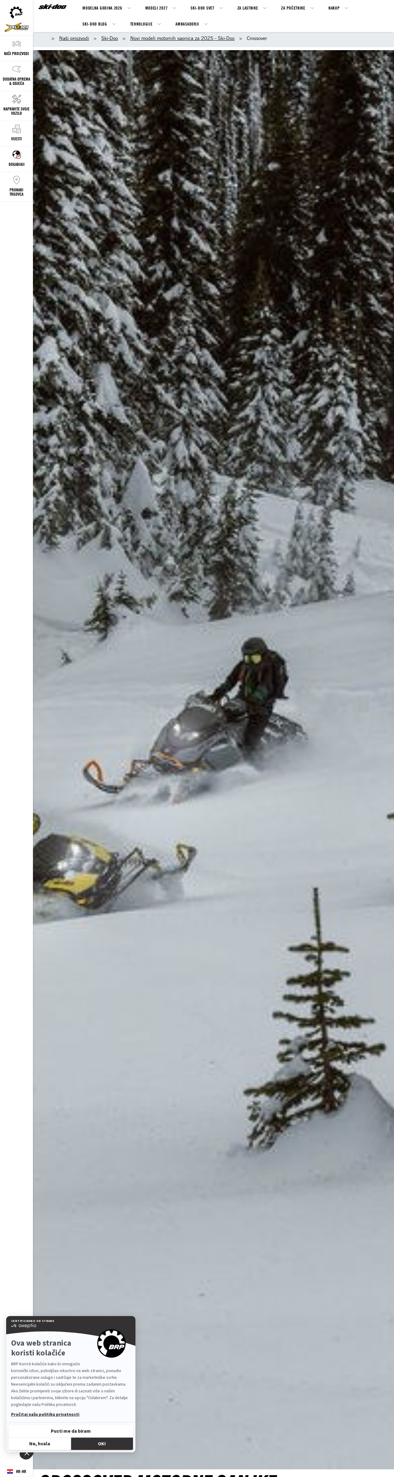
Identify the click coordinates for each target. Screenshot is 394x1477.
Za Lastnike (247, 7)
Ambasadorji (187, 23)
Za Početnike (293, 7)
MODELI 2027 (156, 7)
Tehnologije (141, 23)
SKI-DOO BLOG (94, 23)
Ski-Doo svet (202, 7)
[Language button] (16, 1471)
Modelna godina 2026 (102, 7)
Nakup (334, 7)
